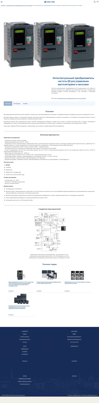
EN (97, 1)
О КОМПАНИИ (25, 331)
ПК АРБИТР (24, 351)
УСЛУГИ (24, 346)
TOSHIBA (25, 375)
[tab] (8, 103)
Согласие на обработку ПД (74, 395)
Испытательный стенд (25, 384)
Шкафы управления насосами (24, 381)
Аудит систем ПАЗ (74, 342)
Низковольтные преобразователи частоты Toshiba (19, 5)
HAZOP (74, 334)
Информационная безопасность (74, 339)
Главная (3, 5)
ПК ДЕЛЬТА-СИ (25, 354)
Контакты (25, 342)
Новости (25, 334)
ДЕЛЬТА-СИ (24, 361)
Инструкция (17, 103)
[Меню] (1, 1)
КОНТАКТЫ (74, 375)
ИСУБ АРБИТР (74, 331)
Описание (8, 103)
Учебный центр (24, 348)
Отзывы (25, 103)
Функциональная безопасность (74, 336)
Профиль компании (24, 336)
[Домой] (49, 2)
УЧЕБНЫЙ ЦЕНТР (74, 346)
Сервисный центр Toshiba (25, 378)
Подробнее (11, 290)
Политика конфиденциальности (90, 395)
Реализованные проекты (24, 339)
